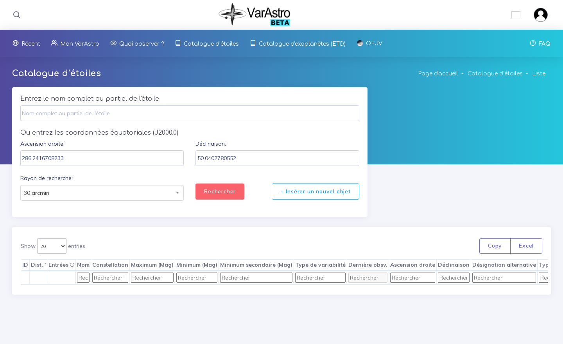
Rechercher (220, 191)
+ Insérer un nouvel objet (315, 191)
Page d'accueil (438, 74)
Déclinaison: (210, 143)
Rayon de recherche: (46, 178)
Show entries (53, 246)
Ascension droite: (42, 143)
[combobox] (102, 193)
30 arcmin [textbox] (36, 192)
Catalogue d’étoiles (495, 74)
